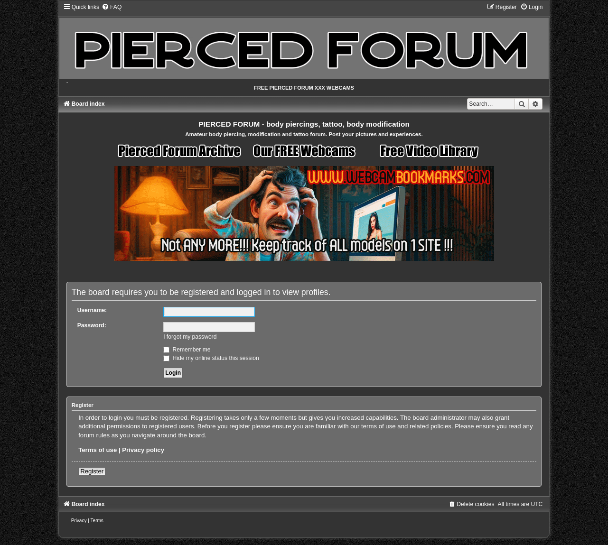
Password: (91, 325)
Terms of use (97, 449)
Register (91, 471)
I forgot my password (189, 336)
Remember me (186, 349)
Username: (92, 310)
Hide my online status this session (211, 358)
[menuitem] (112, 7)
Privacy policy (143, 449)
